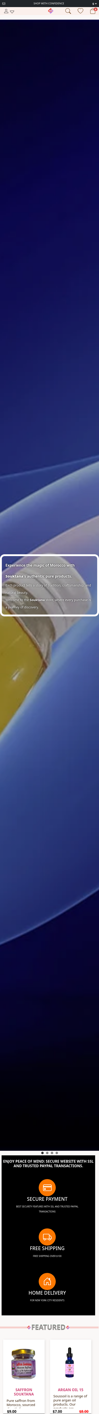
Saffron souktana (24, 1392)
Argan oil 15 (70, 1389)
